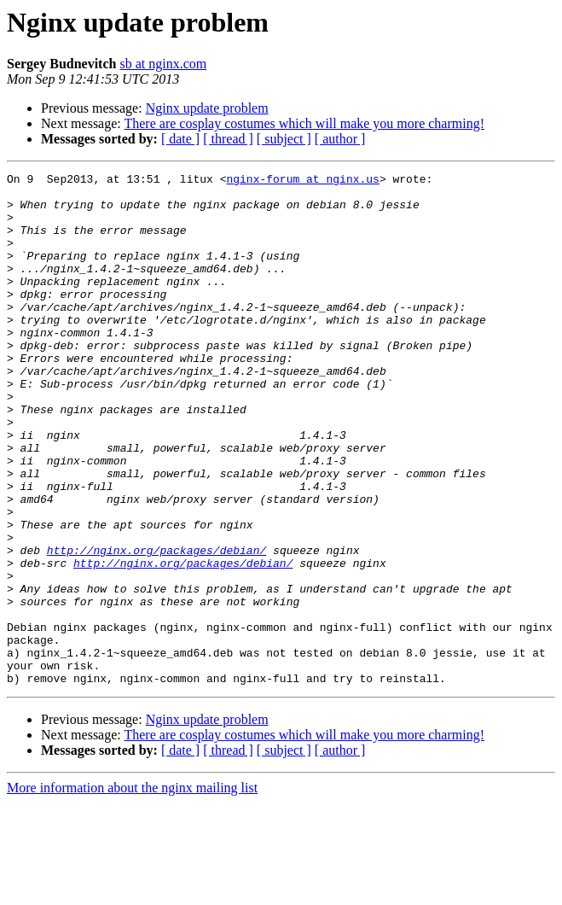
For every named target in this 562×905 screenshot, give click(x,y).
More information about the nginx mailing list (132, 890)
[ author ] (340, 138)
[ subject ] (284, 138)
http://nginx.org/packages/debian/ (156, 626)
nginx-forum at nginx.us (302, 181)
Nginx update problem (207, 108)
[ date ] (180, 138)
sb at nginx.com (162, 63)
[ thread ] (228, 138)
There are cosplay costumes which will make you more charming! (304, 123)
